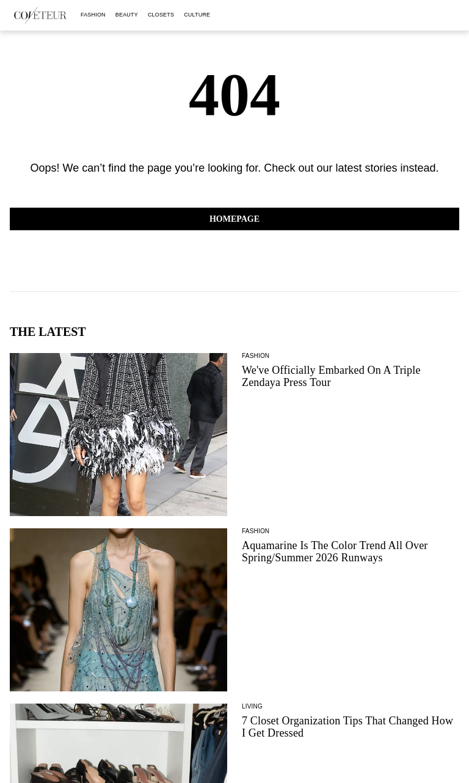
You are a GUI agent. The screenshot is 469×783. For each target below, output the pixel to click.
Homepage (234, 219)
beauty (126, 15)
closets (161, 15)
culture (197, 15)
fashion (93, 15)
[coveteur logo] (40, 15)
